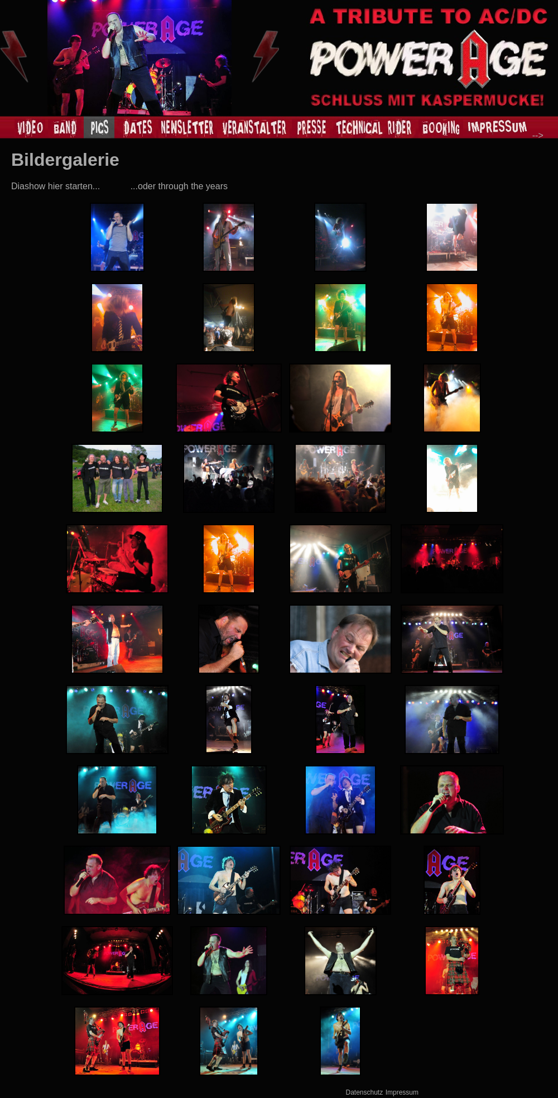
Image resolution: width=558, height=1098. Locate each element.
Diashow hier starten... (55, 186)
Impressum (402, 1092)
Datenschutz (364, 1092)
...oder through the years (179, 186)
